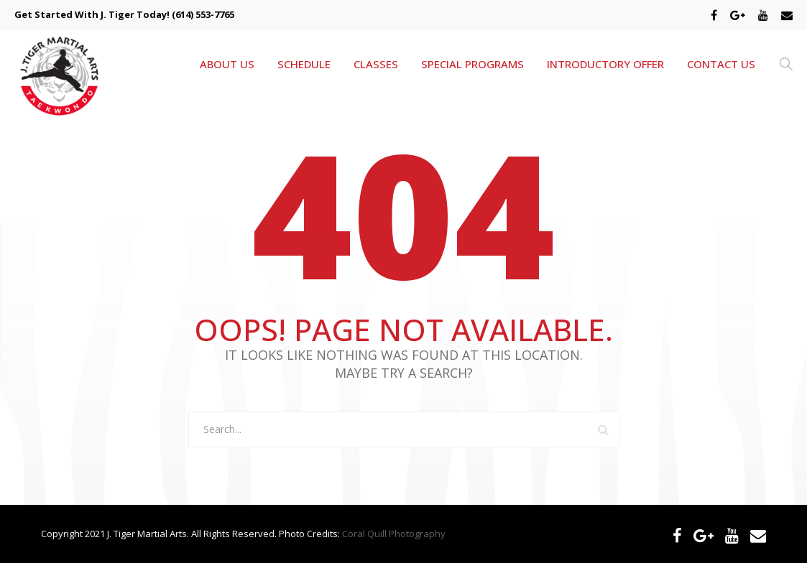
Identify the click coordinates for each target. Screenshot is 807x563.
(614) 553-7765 (203, 14)
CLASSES (376, 64)
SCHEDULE (304, 64)
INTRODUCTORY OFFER (605, 64)
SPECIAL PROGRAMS (472, 64)
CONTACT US (721, 64)
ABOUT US (227, 64)
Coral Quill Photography (394, 533)
